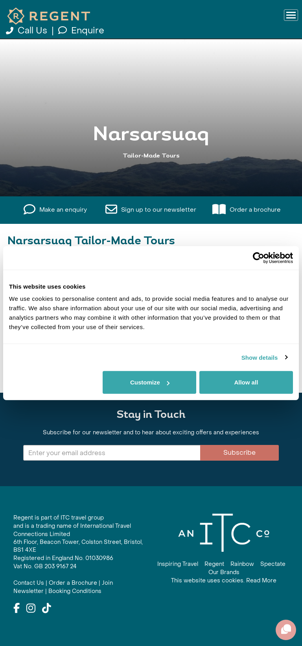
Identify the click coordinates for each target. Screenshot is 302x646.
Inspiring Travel (177, 564)
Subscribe (239, 452)
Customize (149, 382)
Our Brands (223, 572)
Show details (259, 357)
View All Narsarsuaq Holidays (151, 170)
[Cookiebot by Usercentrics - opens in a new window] (258, 258)
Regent (214, 564)
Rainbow (242, 564)
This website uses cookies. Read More (223, 580)
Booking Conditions (74, 591)
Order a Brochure (73, 583)
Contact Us (28, 583)
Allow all (246, 382)
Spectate (272, 564)
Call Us (28, 30)
